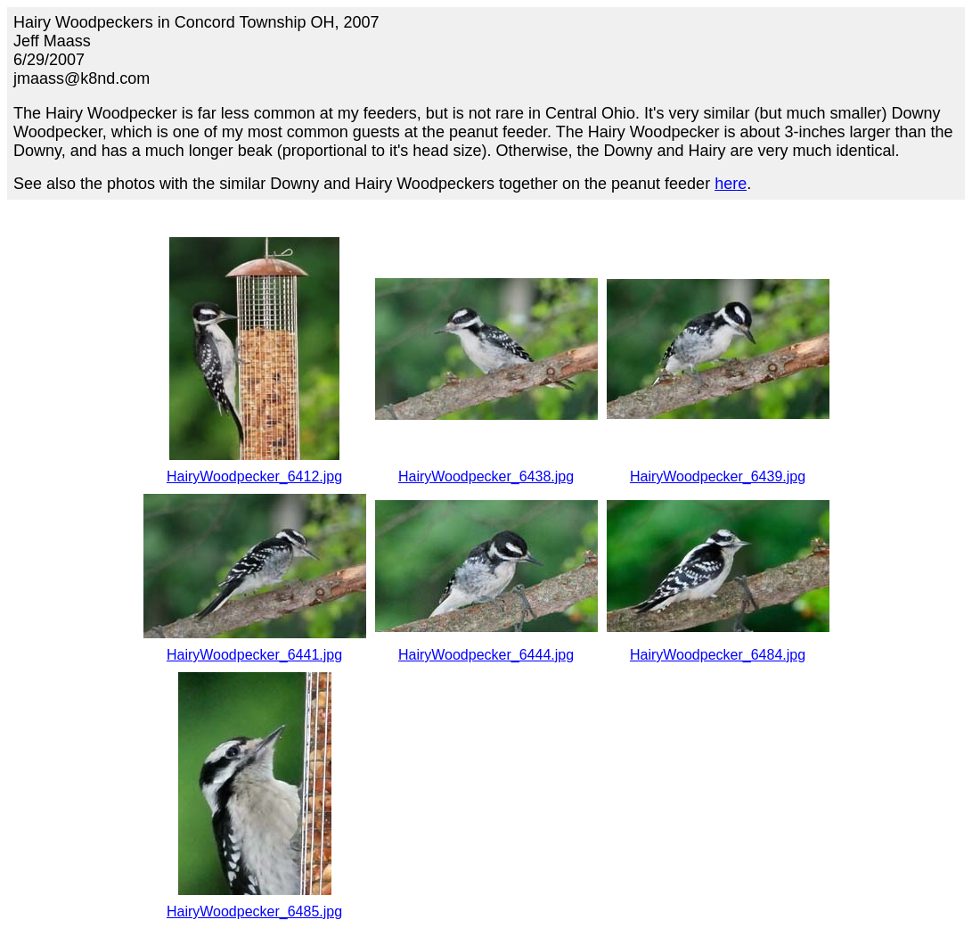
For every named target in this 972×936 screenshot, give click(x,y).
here (731, 184)
